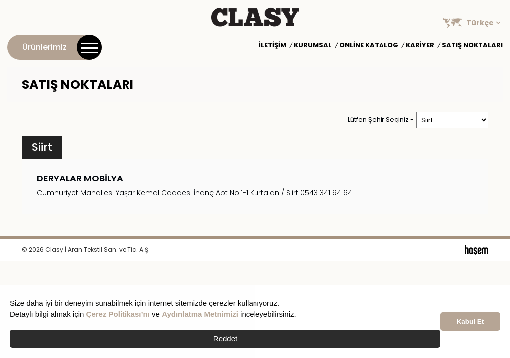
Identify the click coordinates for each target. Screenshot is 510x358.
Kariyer (420, 45)
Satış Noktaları (472, 45)
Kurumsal (313, 45)
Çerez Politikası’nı (118, 314)
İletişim (272, 45)
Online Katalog (368, 45)
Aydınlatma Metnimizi (200, 314)
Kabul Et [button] (470, 321)
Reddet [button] (225, 338)
